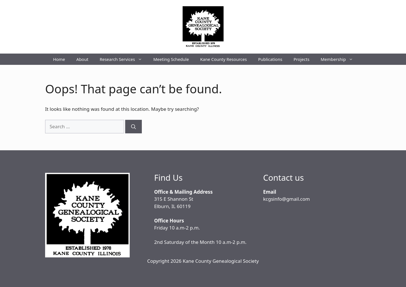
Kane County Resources (223, 59)
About (82, 59)
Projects (301, 59)
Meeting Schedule (171, 59)
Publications (270, 59)
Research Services (123, 59)
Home (59, 59)
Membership (340, 59)
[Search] (133, 126)
